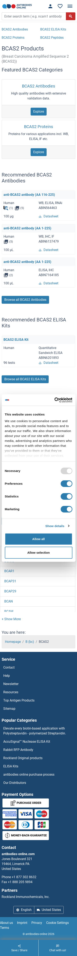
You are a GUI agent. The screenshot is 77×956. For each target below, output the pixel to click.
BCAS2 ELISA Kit (15, 340)
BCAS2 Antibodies (38, 86)
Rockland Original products (23, 758)
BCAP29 (10, 591)
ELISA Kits (10, 766)
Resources (10, 692)
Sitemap (9, 709)
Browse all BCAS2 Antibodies (25, 300)
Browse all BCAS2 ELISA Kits (25, 379)
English (24, 910)
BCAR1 (9, 571)
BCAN (8, 601)
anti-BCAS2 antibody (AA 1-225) (27, 228)
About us (6, 923)
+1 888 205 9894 (20, 882)
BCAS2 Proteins (38, 126)
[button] (11, 619)
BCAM (8, 611)
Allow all (38, 539)
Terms (4, 928)
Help (6, 676)
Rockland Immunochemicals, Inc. (25, 897)
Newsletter (10, 684)
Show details (54, 526)
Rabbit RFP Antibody (18, 750)
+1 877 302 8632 (24, 877)
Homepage (13, 642)
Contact (9, 667)
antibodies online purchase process (28, 774)
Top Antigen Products (18, 700)
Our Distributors (14, 783)
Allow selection (38, 552)
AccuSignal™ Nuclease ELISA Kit (26, 742)
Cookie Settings (57, 923)
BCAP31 (10, 581)
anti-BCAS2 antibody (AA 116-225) (29, 195)
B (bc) (29, 642)
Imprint (22, 923)
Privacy (36, 923)
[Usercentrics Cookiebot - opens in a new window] (54, 400)
